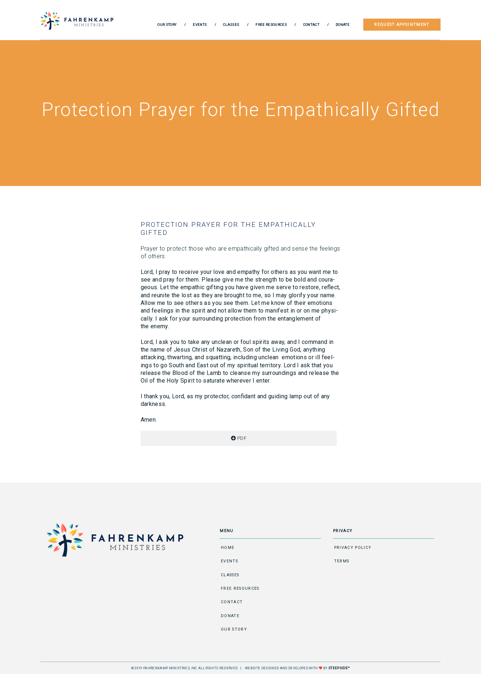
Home (227, 547)
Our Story (166, 25)
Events (200, 25)
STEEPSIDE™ (339, 668)
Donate (342, 25)
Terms (341, 561)
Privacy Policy (353, 547)
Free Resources (271, 25)
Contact (311, 25)
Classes (231, 25)
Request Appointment (401, 24)
